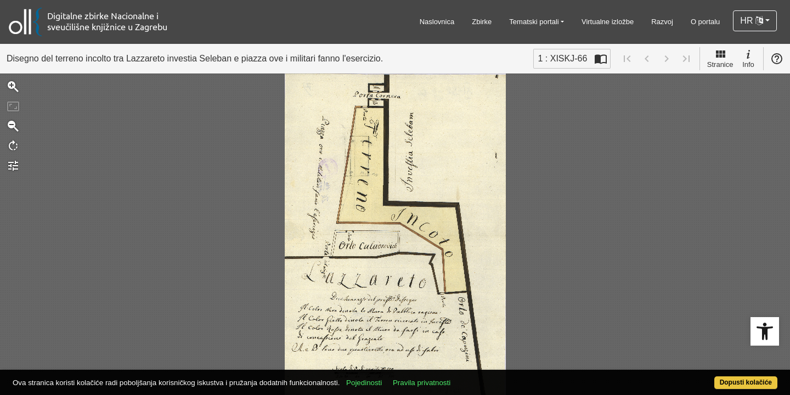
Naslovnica (437, 22)
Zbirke (482, 22)
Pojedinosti (403, 377)
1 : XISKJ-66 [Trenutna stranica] (562, 58)
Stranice (720, 58)
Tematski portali (533, 22)
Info (748, 58)
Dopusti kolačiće (703, 377)
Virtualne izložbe (608, 22)
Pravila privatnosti (461, 377)
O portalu (705, 22)
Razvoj (662, 22)
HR (751, 20)
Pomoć (776, 58)
